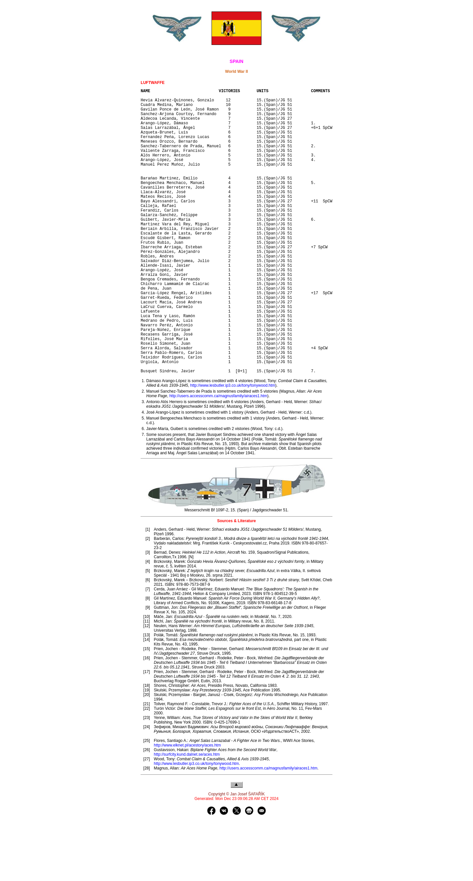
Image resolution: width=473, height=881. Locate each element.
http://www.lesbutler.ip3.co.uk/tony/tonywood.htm (232, 446)
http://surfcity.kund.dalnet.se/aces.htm (187, 815)
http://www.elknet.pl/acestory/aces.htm (187, 806)
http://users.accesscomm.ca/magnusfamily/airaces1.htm (218, 457)
